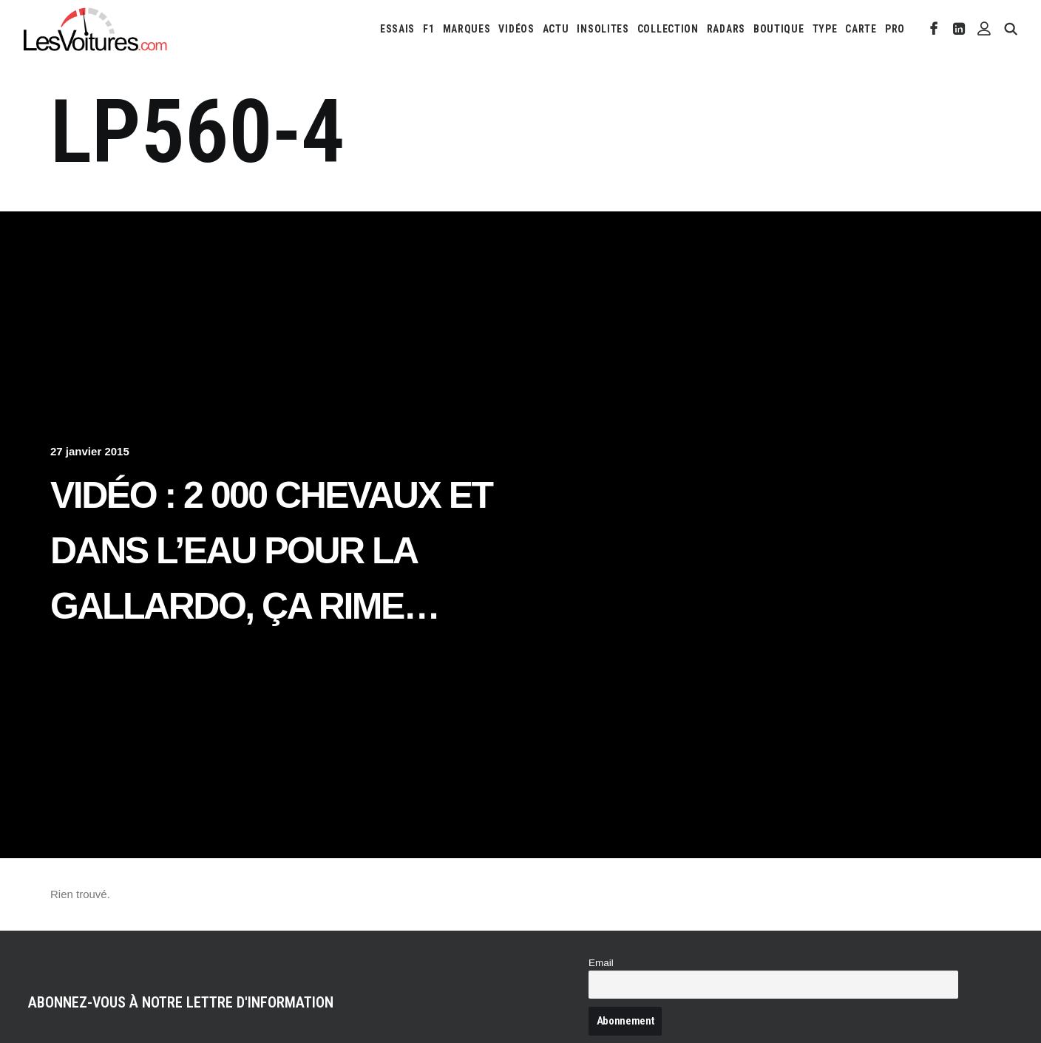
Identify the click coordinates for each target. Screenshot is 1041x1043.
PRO (895, 29)
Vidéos (516, 29)
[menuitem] (397, 29)
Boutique (778, 29)
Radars (726, 29)
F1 (428, 29)
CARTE (861, 29)
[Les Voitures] (96, 29)
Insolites (602, 29)
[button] (934, 29)
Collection (668, 29)
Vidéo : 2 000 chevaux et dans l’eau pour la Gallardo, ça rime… (271, 551)
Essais (397, 29)
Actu (556, 29)
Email (601, 962)
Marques (467, 29)
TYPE (825, 29)
